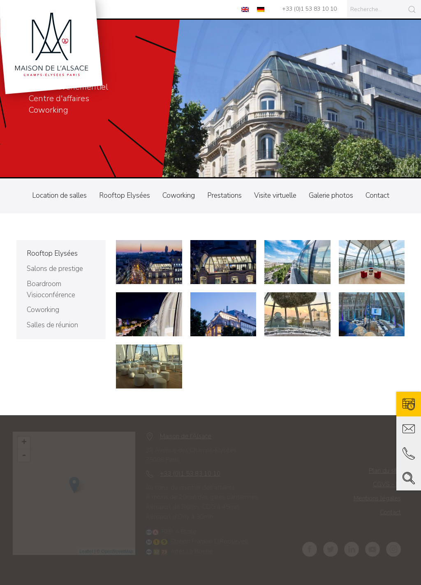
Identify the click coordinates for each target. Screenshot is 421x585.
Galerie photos (331, 195)
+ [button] (27, 443)
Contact (377, 195)
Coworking (178, 195)
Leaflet (89, 551)
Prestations (224, 195)
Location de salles (59, 195)
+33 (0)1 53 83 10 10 (309, 9)
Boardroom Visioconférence (51, 289)
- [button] (27, 455)
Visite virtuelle (275, 195)
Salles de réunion (52, 325)
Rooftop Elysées (124, 195)
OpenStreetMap (120, 551)
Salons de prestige (55, 268)
